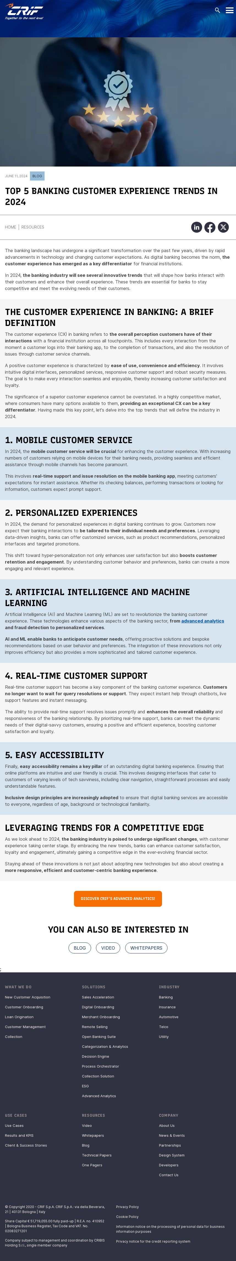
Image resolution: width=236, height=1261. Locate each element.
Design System (172, 1155)
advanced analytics (202, 621)
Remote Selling (95, 1026)
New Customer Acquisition (27, 997)
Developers (169, 1165)
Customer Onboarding (24, 1007)
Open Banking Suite (99, 1036)
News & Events (172, 1135)
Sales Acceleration (98, 997)
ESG (85, 1086)
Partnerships (170, 1145)
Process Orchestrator (100, 1066)
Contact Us (169, 1175)
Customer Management (25, 1026)
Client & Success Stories (26, 1145)
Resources (32, 227)
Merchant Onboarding (101, 1017)
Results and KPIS (19, 1135)
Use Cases (14, 1125)
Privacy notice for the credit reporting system (153, 1241)
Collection (13, 1036)
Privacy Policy (127, 1207)
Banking (166, 997)
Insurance (167, 1007)
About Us (167, 1125)
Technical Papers (97, 1155)
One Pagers (92, 1165)
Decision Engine (95, 1056)
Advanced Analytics (99, 1096)
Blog (37, 176)
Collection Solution (98, 1076)
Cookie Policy (127, 1217)
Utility (164, 1036)
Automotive (169, 1017)
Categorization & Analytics (105, 1046)
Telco (163, 1026)
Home (10, 227)
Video (87, 1125)
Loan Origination (19, 1017)
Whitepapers (93, 1135)
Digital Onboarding (98, 1007)
